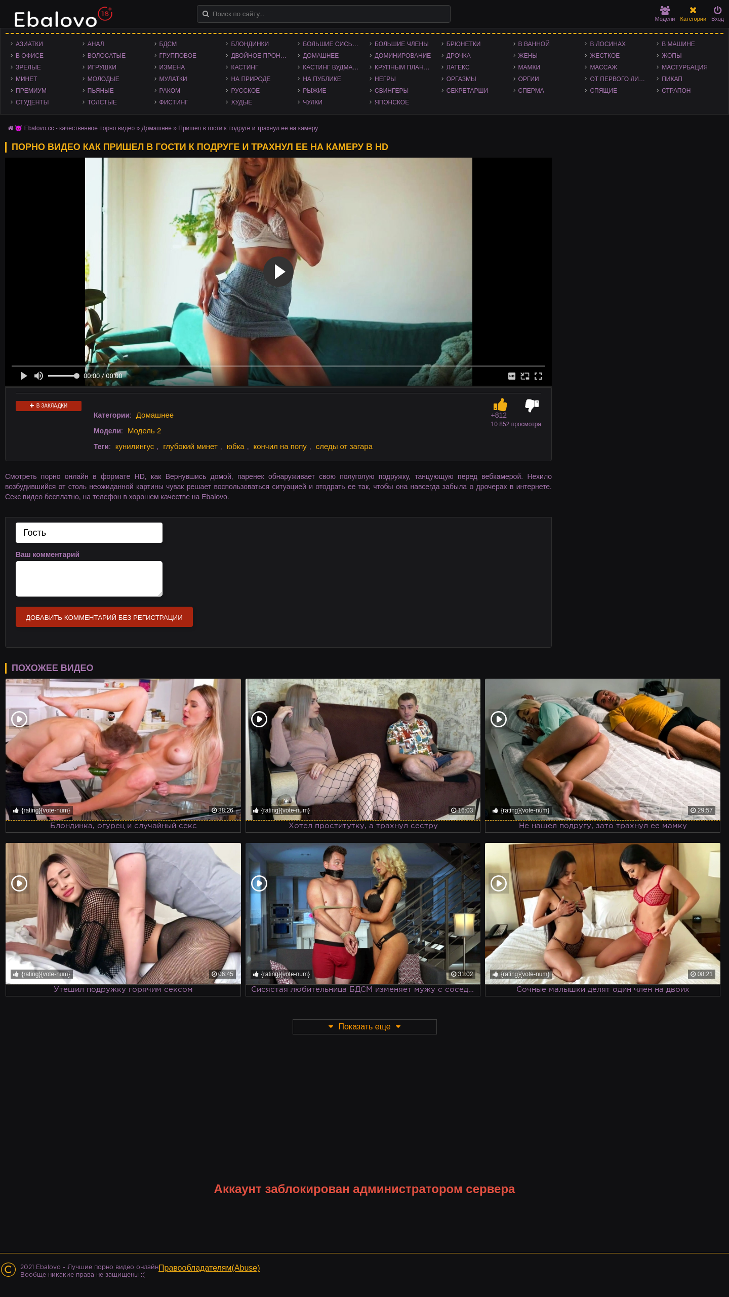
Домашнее (321, 55)
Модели (665, 14)
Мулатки (173, 79)
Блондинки (250, 44)
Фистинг (173, 102)
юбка (236, 446)
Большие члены (402, 44)
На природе (250, 79)
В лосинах (608, 44)
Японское (392, 102)
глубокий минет (190, 446)
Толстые (102, 102)
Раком (169, 90)
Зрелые (28, 67)
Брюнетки (464, 44)
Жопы (671, 55)
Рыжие (314, 90)
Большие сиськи (331, 44)
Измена (172, 67)
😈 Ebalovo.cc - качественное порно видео (75, 128)
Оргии (528, 79)
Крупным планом (404, 67)
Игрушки (102, 67)
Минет (26, 79)
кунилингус (134, 446)
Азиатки (29, 44)
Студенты (32, 102)
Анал (96, 44)
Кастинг (244, 67)
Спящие (603, 90)
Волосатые (107, 55)
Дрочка (459, 55)
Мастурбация (685, 67)
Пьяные (101, 90)
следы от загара (344, 446)
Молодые (103, 79)
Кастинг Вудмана (332, 67)
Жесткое (605, 55)
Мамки (529, 67)
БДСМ (168, 44)
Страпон (676, 90)
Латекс (458, 67)
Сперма (531, 90)
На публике (322, 79)
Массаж (603, 67)
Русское (245, 90)
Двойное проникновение (262, 55)
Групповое (177, 55)
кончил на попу (279, 446)
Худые (241, 102)
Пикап (672, 79)
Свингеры (392, 90)
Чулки (312, 102)
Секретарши (467, 90)
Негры (385, 79)
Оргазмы (461, 79)
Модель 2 (144, 430)
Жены (528, 55)
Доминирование (403, 55)
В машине (678, 44)
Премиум (31, 90)
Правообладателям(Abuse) (209, 1268)
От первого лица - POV (621, 79)
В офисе (30, 55)
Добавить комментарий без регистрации (104, 617)
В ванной (534, 44)
